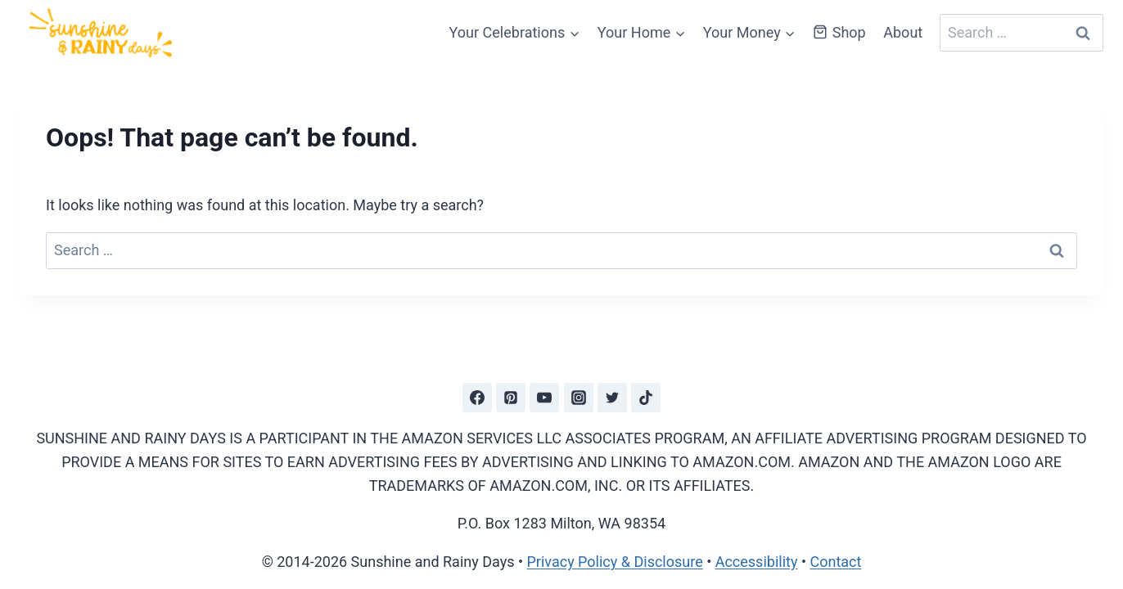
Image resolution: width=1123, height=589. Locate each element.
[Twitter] (612, 397)
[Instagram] (578, 397)
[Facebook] (477, 397)
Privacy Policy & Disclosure (615, 561)
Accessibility (756, 561)
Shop (839, 32)
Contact (835, 561)
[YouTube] (544, 397)
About (902, 32)
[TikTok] (646, 397)
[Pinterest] (510, 397)
